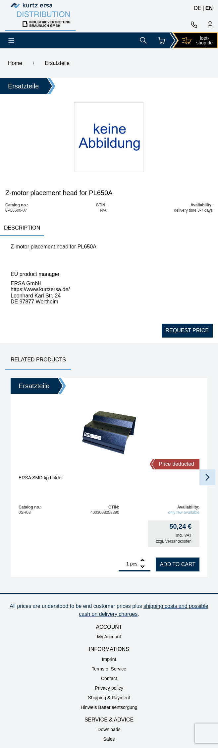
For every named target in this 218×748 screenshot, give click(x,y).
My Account (109, 636)
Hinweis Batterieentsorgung (109, 707)
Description (22, 228)
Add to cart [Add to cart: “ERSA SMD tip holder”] (177, 564)
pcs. (134, 563)
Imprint (109, 659)
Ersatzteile (57, 63)
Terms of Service (109, 668)
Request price (187, 330)
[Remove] (142, 567)
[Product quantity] (124, 564)
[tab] (22, 228)
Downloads (108, 729)
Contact (109, 678)
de (197, 8)
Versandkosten (178, 541)
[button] (207, 477)
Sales (109, 739)
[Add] (142, 561)
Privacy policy (109, 688)
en (209, 8)
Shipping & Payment (109, 697)
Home (15, 63)
